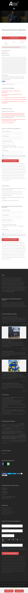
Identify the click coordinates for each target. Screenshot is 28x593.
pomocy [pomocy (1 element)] (15, 430)
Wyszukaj (5, 44)
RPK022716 (21, 414)
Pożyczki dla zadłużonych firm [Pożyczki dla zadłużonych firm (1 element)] (9, 435)
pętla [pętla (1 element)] (21, 438)
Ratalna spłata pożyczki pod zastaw (8, 512)
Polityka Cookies (17, 585)
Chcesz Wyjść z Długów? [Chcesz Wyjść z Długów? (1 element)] (6, 424)
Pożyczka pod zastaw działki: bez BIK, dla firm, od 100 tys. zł (12, 191)
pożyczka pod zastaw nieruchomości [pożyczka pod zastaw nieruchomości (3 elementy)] (12, 432)
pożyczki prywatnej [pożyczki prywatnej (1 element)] (17, 438)
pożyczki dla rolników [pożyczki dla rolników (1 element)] (20, 433)
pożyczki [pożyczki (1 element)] (16, 433)
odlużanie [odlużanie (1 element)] (12, 430)
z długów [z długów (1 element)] (6, 443)
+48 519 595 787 (4, 488)
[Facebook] (3, 464)
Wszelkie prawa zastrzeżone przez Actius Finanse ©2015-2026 (11, 583)
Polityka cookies (4, 453)
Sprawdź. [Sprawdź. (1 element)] (4, 440)
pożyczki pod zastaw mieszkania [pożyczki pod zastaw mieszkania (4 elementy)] (13, 436)
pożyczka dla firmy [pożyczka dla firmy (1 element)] (18, 430)
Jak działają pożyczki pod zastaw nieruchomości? (10, 200)
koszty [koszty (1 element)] (3, 427)
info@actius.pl (4, 491)
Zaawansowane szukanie (22, 40)
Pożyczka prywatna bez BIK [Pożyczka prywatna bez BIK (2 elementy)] (8, 433)
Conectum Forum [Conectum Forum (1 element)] (16, 424)
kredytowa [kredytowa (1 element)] (5, 427)
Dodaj (6, 42)
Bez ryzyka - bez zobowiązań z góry (8, 122)
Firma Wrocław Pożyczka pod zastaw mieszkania (10, 383)
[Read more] (24, 324)
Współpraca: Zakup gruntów (6, 513)
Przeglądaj (22, 42)
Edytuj (14, 42)
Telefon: (3, 53)
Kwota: (3, 55)
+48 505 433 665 (4, 489)
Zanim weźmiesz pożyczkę (6, 510)
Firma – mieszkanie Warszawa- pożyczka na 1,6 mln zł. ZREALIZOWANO (14, 97)
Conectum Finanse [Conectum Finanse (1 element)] (11, 424)
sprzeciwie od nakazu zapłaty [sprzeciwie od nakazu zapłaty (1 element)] (9, 440)
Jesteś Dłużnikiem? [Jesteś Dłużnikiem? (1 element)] (22, 425)
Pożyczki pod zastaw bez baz (7, 508)
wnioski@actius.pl (5, 492)
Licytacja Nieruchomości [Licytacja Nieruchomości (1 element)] (15, 427)
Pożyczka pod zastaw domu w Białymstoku (11, 47)
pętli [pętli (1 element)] (22, 438)
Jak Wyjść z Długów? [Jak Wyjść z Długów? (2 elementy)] (15, 425)
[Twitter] (5, 464)
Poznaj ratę (9, 591)
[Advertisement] (14, 65)
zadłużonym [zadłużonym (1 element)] (3, 443)
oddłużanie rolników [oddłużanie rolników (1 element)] (8, 430)
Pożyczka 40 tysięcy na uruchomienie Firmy (9, 316)
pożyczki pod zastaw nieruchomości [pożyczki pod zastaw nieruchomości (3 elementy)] (14, 437)
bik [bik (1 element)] (2, 424)
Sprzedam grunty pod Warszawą (7, 351)
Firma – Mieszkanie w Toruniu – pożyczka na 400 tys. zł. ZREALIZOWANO (14, 99)
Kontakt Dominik (4, 52)
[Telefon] (8, 464)
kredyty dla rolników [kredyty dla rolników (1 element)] (9, 427)
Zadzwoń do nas (19, 591)
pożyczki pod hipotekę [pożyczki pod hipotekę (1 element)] (16, 435)
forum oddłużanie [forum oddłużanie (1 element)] (8, 425)
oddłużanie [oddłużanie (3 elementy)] (7, 429)
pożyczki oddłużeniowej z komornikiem (16, 409)
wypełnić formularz (15, 290)
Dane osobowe (22, 585)
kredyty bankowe (4, 585)
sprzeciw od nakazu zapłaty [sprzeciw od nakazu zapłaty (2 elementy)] (19, 440)
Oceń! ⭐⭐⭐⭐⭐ (14, 588)
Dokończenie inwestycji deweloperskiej (9, 372)
